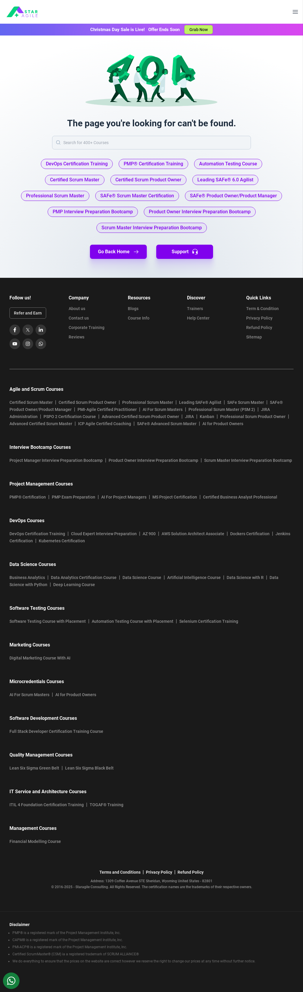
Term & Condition (262, 308)
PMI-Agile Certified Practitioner (107, 409)
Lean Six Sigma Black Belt (89, 768)
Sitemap (254, 337)
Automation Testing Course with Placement (132, 621)
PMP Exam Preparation (73, 497)
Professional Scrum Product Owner (253, 416)
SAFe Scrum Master (245, 402)
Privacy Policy (259, 318)
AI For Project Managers (123, 497)
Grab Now (198, 29)
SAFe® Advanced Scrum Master (166, 423)
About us (77, 308)
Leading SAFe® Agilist (200, 402)
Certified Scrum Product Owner (87, 402)
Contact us (79, 318)
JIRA (189, 416)
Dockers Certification (250, 533)
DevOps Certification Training (37, 533)
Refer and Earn (28, 313)
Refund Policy (259, 327)
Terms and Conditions (120, 872)
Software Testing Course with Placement (47, 621)
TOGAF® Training (106, 804)
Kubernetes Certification (62, 540)
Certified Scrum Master (31, 402)
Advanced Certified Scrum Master (40, 423)
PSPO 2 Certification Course (69, 416)
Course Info (138, 318)
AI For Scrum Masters (163, 409)
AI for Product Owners (222, 423)
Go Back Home (118, 252)
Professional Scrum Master (147, 402)
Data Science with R (245, 577)
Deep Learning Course (74, 584)
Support (185, 252)
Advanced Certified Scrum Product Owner (140, 416)
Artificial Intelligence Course (194, 577)
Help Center (198, 318)
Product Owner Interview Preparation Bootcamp (153, 460)
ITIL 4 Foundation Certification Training (46, 804)
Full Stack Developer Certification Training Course (56, 731)
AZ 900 (149, 533)
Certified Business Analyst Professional (240, 497)
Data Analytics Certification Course (84, 577)
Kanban (207, 416)
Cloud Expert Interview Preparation (104, 533)
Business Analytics (27, 577)
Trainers (195, 308)
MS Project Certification (174, 497)
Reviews (76, 337)
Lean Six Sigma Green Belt (34, 768)
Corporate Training (86, 327)
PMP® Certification (27, 497)
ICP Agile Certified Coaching (104, 423)
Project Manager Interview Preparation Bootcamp (56, 460)
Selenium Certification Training (208, 621)
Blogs (133, 308)
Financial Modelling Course (35, 841)
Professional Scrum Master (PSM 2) (221, 409)
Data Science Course (142, 577)
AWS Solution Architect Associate (193, 533)
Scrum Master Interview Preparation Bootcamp (248, 460)
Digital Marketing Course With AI (39, 658)
